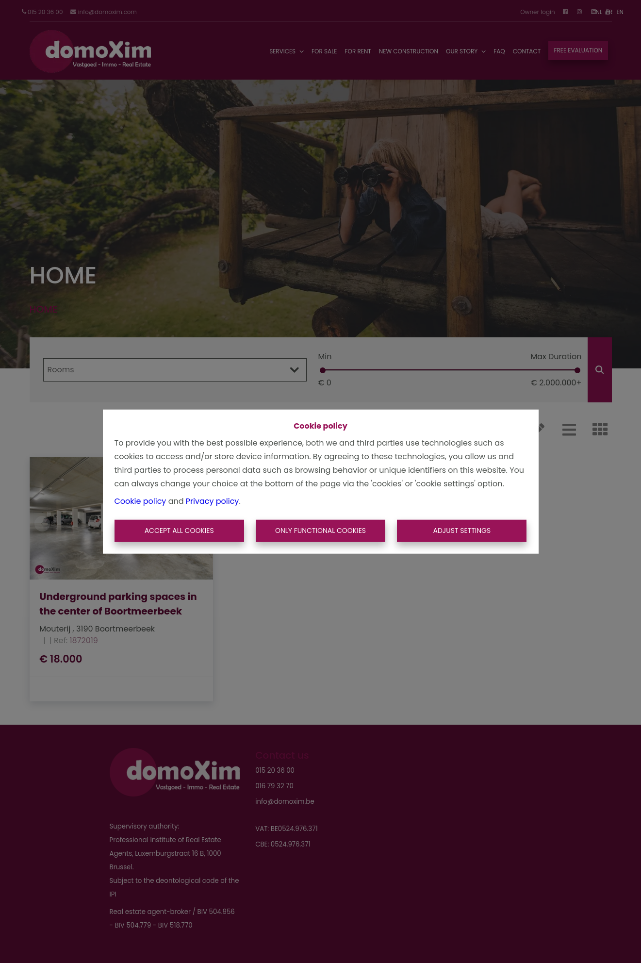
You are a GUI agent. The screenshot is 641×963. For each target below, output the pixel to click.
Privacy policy (212, 501)
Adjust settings (462, 530)
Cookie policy (140, 501)
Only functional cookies (320, 530)
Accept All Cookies (179, 530)
